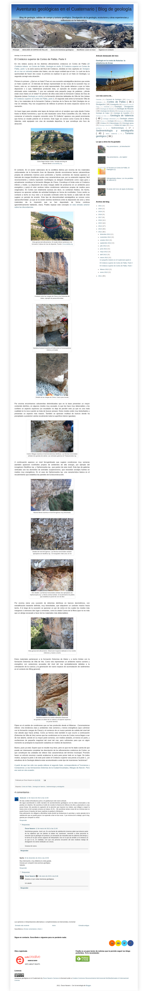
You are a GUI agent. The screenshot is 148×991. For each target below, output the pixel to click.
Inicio (54, 925)
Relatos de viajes (120, 125)
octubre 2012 (104, 240)
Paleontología (114, 123)
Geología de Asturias (124, 111)
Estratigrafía (114, 104)
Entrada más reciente (22, 925)
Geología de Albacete (107, 109)
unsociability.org (57, 163)
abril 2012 (103, 254)
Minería (119, 121)
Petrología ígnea (128, 123)
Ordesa (103, 123)
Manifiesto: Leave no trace (86, 50)
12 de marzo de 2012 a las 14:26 (37, 798)
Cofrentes (99, 102)
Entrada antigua (84, 925)
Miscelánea (129, 121)
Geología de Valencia (39, 786)
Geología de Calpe (103, 113)
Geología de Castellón (122, 113)
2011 (100, 276)
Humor (103, 121)
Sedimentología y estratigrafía (55, 786)
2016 (100, 220)
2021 (100, 206)
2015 (100, 223)
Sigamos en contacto (106, 50)
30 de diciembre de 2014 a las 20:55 (37, 858)
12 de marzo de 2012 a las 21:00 (47, 828)
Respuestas (26, 825)
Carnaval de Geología (114, 99)
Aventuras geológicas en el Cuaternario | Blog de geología (74, 9)
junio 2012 (103, 249)
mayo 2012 (104, 252)
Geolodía (107, 106)
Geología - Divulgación (124, 107)
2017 (100, 217)
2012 (100, 232)
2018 (100, 214)
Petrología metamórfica (105, 125)
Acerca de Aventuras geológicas (62, 50)
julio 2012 (103, 246)
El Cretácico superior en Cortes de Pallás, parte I (34, 99)
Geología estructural (109, 118)
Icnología (111, 121)
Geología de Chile (101, 116)
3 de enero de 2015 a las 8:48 (48, 876)
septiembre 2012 (106, 243)
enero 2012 (104, 272)
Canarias (99, 99)
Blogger (88, 985)
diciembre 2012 (105, 234)
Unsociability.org (67, 244)
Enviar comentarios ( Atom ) (33, 929)
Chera (129, 99)
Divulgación (101, 104)
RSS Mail (118, 943)
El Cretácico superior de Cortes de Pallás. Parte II (116, 263)
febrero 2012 (104, 269)
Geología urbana (127, 119)
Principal (16, 50)
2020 (100, 208)
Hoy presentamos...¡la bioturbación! (118, 146)
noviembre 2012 (105, 237)
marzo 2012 (104, 257)
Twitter (124, 943)
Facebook (130, 943)
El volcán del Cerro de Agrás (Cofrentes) (120, 189)
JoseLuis (23, 798)
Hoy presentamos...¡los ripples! (117, 157)
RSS (112, 943)
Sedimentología (118, 128)
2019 (100, 211)
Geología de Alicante (125, 109)
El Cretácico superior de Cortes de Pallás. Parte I (116, 266)
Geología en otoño (53, 66)
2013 (100, 229)
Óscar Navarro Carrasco (51, 978)
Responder (23, 820)
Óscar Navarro (30, 828)
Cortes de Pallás (27, 786)
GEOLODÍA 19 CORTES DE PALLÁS (35, 50)
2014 (100, 226)
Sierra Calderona (112, 133)
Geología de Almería (108, 111)
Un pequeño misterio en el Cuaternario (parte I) (115, 260)
